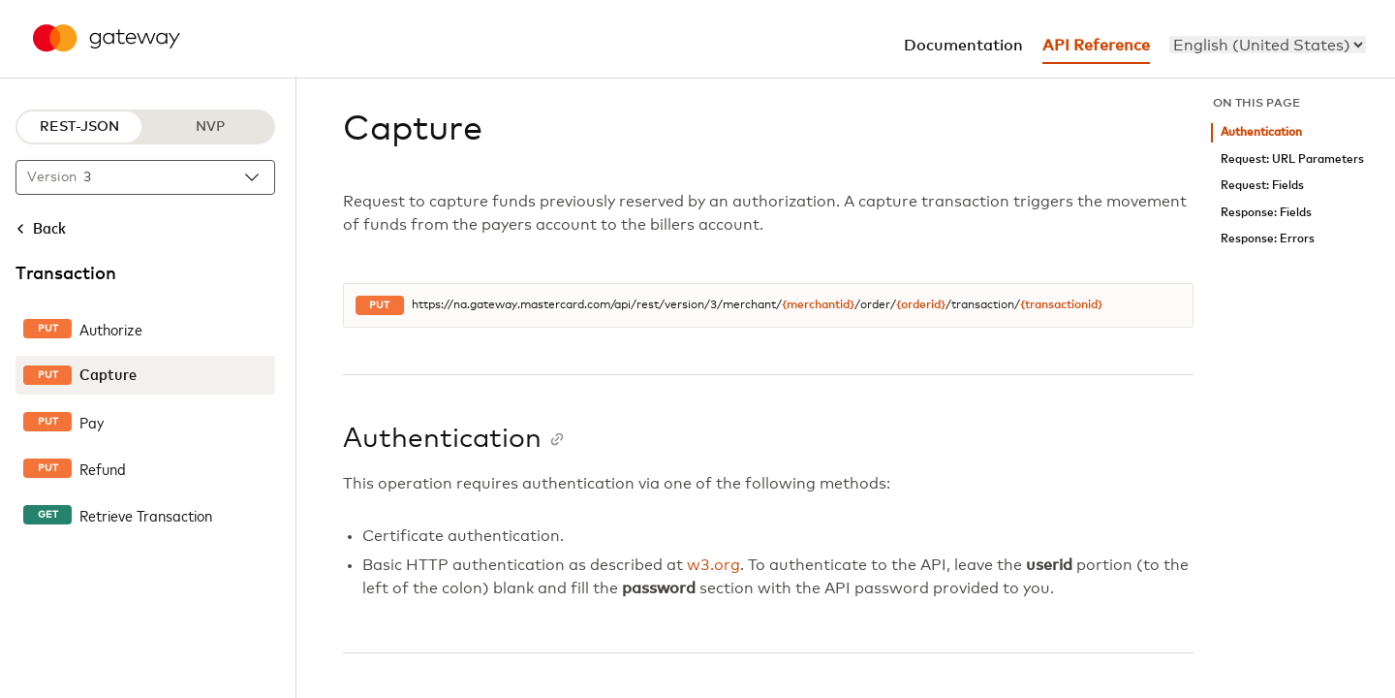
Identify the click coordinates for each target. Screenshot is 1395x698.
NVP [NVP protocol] (210, 127)
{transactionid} (1061, 305)
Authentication (1261, 132)
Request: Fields (1262, 185)
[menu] (1267, 44)
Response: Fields (1266, 212)
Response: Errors (1268, 239)
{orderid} (921, 305)
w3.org (713, 565)
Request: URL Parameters (1292, 159)
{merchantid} (818, 305)
